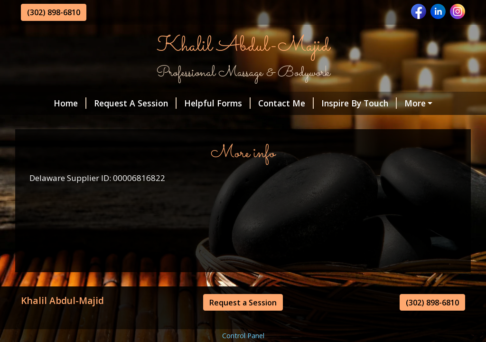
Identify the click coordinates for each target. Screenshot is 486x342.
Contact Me (286, 103)
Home (70, 103)
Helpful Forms (217, 103)
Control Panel (243, 335)
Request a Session (243, 302)
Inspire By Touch (359, 103)
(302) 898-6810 (53, 12)
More (415, 103)
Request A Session (135, 103)
